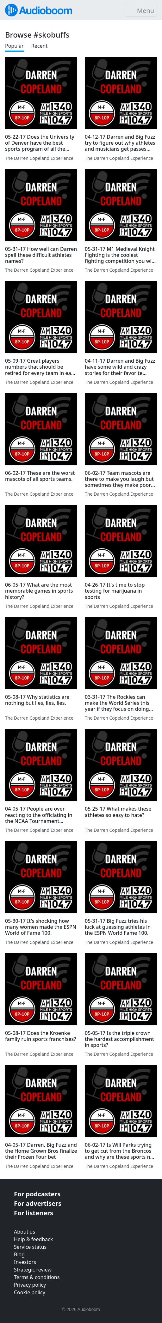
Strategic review (33, 1269)
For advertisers (37, 1203)
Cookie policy (29, 1292)
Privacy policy (30, 1284)
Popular (14, 45)
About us (24, 1231)
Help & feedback (33, 1239)
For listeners (33, 1213)
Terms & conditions (36, 1277)
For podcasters (37, 1194)
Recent (39, 45)
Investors (25, 1262)
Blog (19, 1254)
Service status (30, 1246)
